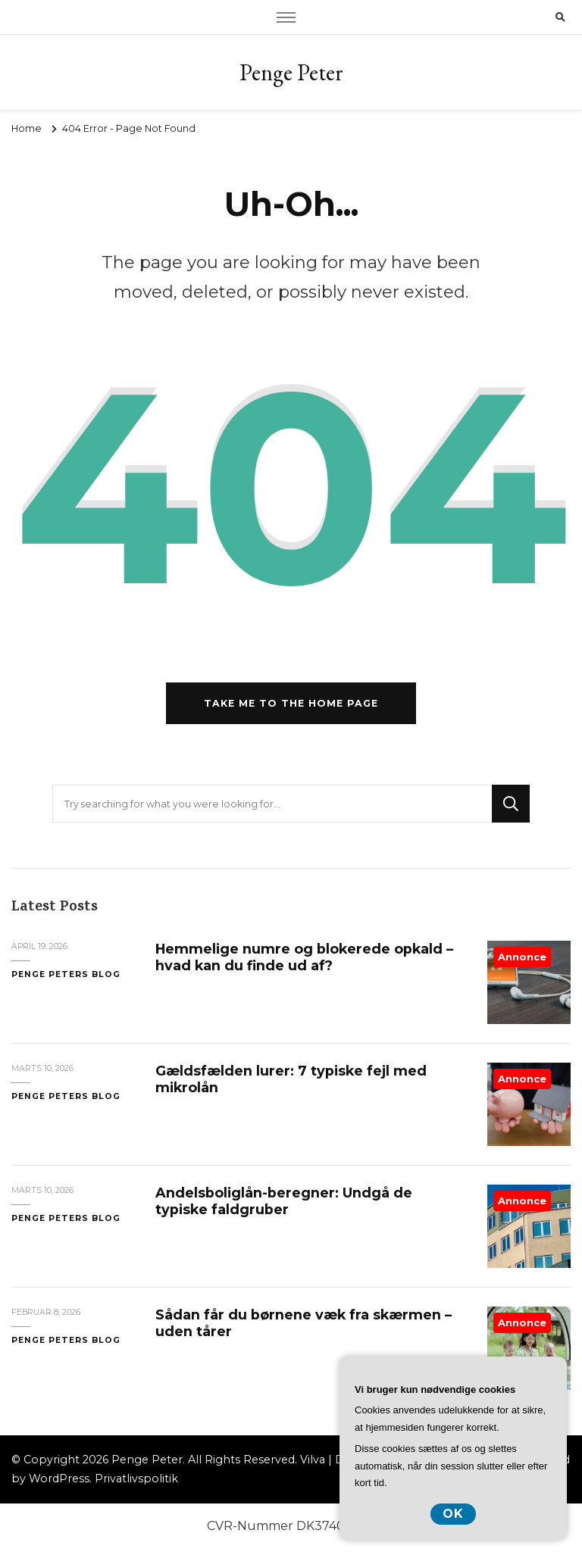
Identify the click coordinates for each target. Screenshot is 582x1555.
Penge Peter (291, 72)
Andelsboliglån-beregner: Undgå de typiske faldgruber (283, 1201)
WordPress (59, 1478)
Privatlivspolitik (136, 1478)
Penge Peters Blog (65, 974)
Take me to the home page (291, 703)
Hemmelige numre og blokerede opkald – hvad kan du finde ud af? (304, 957)
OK (453, 1514)
